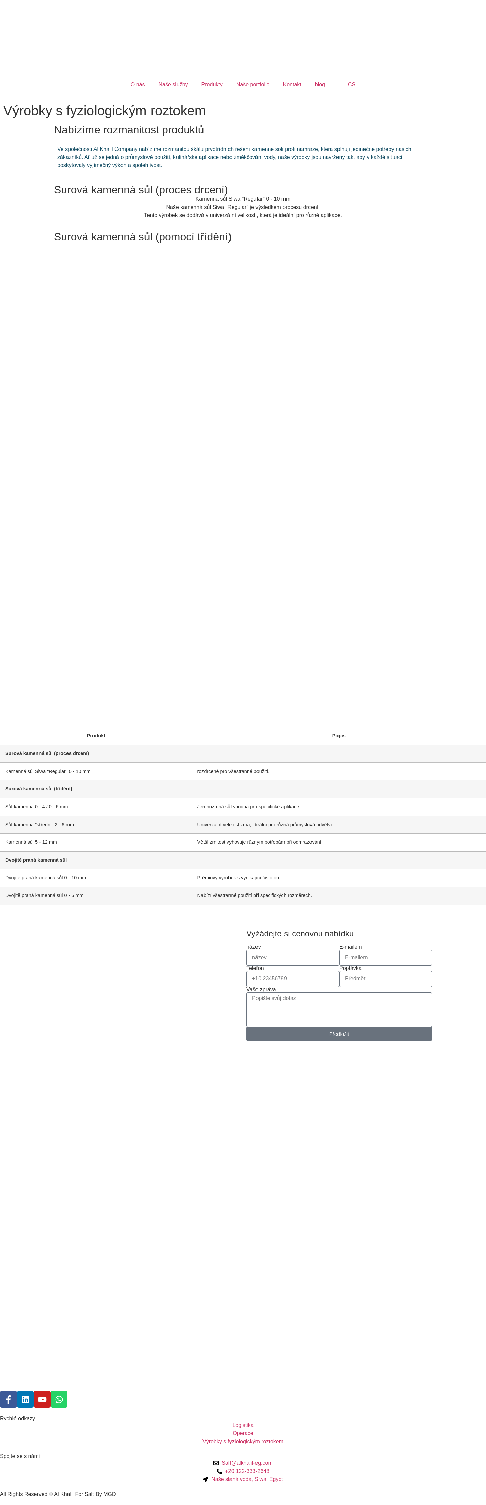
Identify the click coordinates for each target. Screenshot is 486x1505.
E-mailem (350, 947)
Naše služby (173, 84)
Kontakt (292, 84)
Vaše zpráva (261, 989)
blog (320, 84)
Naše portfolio (253, 84)
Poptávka (350, 968)
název (253, 947)
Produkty (212, 84)
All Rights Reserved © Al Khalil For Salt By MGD (58, 1494)
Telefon (255, 968)
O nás (138, 84)
